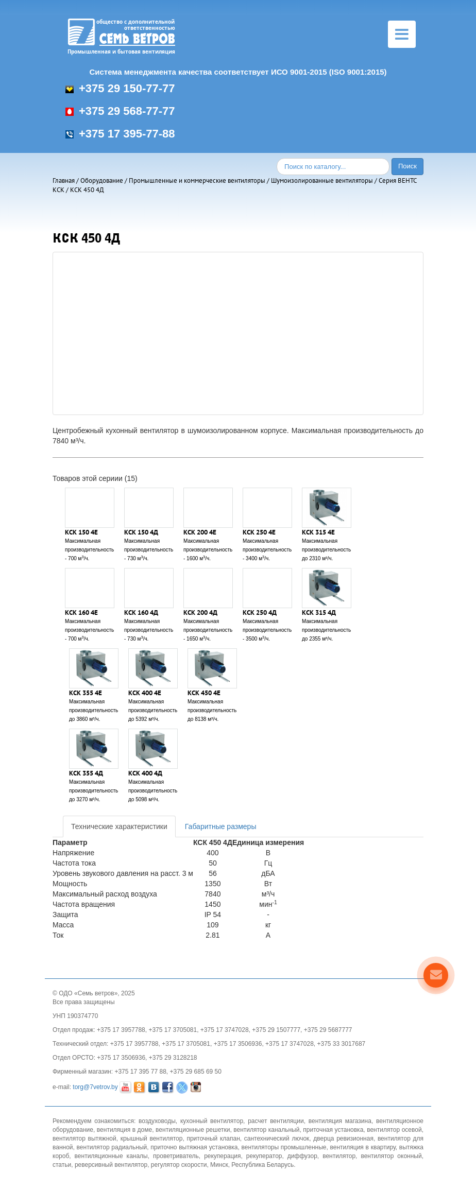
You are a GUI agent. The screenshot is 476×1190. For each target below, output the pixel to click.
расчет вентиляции (276, 1121)
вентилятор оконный (391, 1156)
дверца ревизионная (343, 1138)
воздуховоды (157, 1121)
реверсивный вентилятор (111, 1164)
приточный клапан (213, 1138)
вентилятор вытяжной (84, 1138)
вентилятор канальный (266, 1129)
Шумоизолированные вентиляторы (322, 180)
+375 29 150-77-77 (120, 88)
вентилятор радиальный (112, 1147)
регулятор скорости (179, 1164)
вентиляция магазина (340, 1121)
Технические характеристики (119, 826)
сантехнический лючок (277, 1138)
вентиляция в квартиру (363, 1147)
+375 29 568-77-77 (120, 111)
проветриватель (176, 1156)
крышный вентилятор (152, 1138)
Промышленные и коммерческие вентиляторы (197, 180)
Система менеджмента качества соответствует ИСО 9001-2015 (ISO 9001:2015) (237, 71)
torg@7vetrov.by (95, 1087)
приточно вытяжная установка (193, 1147)
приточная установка (333, 1129)
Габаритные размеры (221, 826)
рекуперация (222, 1156)
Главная (64, 180)
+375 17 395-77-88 (120, 133)
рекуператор (264, 1156)
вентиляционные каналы (111, 1156)
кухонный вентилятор (211, 1121)
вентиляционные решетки (193, 1129)
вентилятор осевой (394, 1129)
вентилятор (338, 1156)
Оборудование (101, 180)
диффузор (302, 1156)
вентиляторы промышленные (284, 1147)
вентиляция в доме (124, 1129)
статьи (62, 1164)
